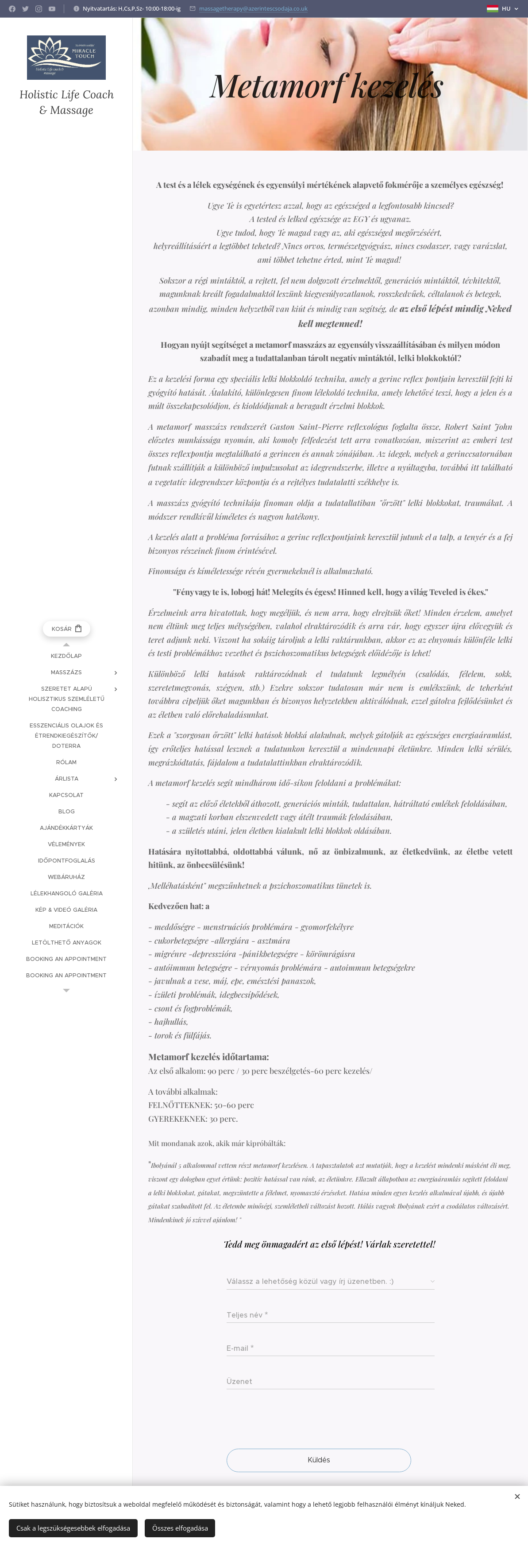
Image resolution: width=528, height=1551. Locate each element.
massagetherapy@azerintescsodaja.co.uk (253, 8)
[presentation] (294, 1420)
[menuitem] (66, 656)
